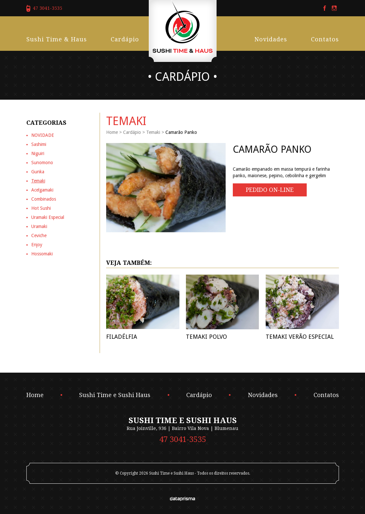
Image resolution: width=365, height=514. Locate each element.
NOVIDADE (42, 135)
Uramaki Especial (47, 217)
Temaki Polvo (206, 336)
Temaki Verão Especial (300, 336)
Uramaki (39, 226)
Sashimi (38, 144)
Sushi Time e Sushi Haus (114, 395)
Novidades (270, 39)
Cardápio (125, 39)
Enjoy (36, 244)
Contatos (325, 39)
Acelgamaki (42, 190)
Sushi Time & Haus (56, 39)
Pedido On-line (270, 189)
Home (112, 132)
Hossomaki (42, 253)
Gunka (37, 171)
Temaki (153, 132)
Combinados (43, 199)
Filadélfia (121, 336)
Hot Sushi (41, 208)
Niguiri (37, 153)
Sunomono (42, 162)
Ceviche (39, 235)
